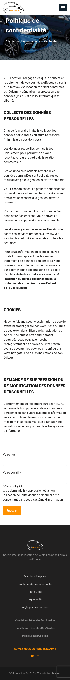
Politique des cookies (35, 635)
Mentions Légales (35, 576)
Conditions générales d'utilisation (35, 620)
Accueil (10, 41)
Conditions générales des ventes (35, 628)
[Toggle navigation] (63, 7)
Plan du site (35, 592)
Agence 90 (35, 599)
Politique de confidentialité (35, 584)
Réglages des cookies (35, 607)
